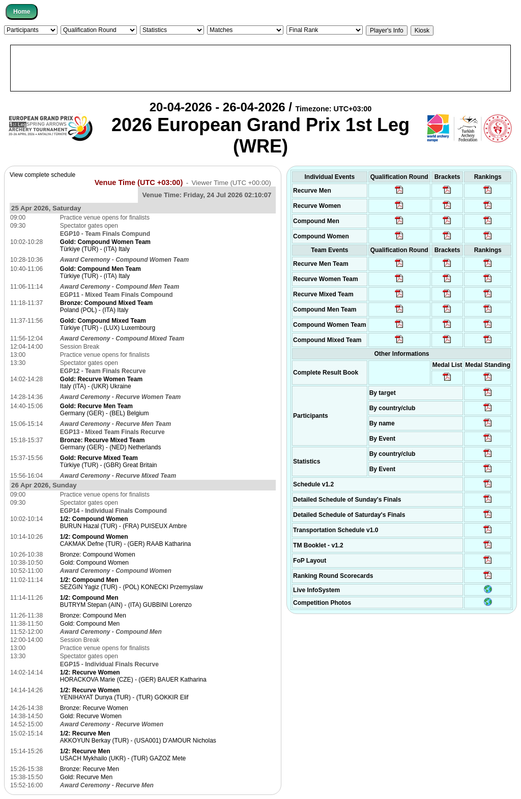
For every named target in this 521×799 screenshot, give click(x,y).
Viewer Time (231, 183)
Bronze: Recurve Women (94, 708)
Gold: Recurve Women (91, 716)
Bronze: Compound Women (97, 554)
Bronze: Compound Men (93, 615)
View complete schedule (42, 174)
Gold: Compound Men (90, 623)
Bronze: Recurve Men (89, 769)
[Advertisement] (260, 68)
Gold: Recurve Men (86, 777)
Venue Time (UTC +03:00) (139, 182)
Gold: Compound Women (94, 562)
